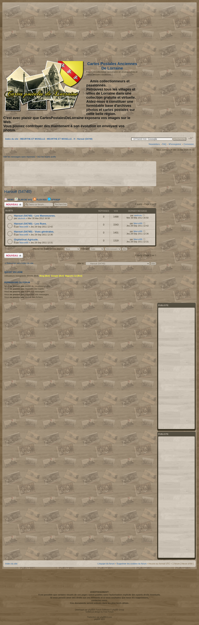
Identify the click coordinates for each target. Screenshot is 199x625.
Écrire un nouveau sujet (13, 204)
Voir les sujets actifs (46, 157)
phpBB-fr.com (106, 617)
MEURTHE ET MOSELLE (32, 139)
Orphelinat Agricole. (26, 239)
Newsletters (154, 144)
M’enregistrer (175, 144)
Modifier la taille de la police (191, 138)
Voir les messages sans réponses (19, 157)
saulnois (21, 218)
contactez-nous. (99, 600)
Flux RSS (40, 199)
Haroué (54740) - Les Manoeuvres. (34, 215)
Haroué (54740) (85, 139)
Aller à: (80, 263)
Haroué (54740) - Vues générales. (34, 231)
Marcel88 (23, 226)
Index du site (11, 139)
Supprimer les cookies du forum (132, 563)
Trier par (92, 249)
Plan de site (23, 199)
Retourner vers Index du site (20, 263)
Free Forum (108, 612)
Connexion (188, 144)
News (9, 199)
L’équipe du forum (106, 563)
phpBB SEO (99, 619)
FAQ (164, 144)
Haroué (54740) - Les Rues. (30, 223)
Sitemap (54, 199)
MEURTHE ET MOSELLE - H (61, 139)
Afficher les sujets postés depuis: (56, 249)
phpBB (91, 610)
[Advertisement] (163, 30)
